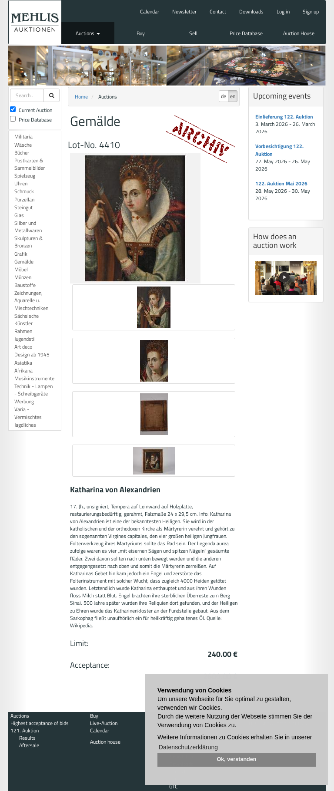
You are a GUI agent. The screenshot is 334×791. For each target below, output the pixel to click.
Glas (19, 215)
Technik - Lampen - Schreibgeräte (33, 390)
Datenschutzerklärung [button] (188, 747)
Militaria (23, 136)
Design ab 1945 (32, 354)
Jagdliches (25, 425)
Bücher (21, 152)
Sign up (311, 11)
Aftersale (29, 745)
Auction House (298, 33)
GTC (173, 786)
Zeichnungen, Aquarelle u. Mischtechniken (31, 300)
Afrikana (23, 370)
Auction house (105, 742)
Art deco (23, 347)
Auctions (88, 33)
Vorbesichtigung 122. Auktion (279, 150)
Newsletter (184, 11)
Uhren (20, 183)
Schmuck (24, 191)
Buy (141, 33)
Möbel (21, 269)
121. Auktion (24, 730)
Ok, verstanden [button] (237, 759)
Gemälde (23, 261)
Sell (193, 33)
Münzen (22, 277)
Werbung (24, 401)
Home (81, 96)
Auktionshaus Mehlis (35, 22)
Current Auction (31, 110)
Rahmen (23, 331)
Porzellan (24, 199)
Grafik (20, 254)
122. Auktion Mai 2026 (281, 183)
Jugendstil (25, 339)
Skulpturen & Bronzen (28, 242)
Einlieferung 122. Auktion (284, 116)
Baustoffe (25, 285)
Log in (283, 11)
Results (27, 738)
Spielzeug (24, 175)
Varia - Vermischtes (28, 413)
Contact (218, 11)
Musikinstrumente (34, 378)
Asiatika (23, 363)
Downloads (251, 11)
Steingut (23, 207)
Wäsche (23, 145)
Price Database (246, 33)
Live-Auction (103, 723)
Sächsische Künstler (26, 319)
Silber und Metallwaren (28, 226)
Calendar (149, 11)
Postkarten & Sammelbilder (29, 164)
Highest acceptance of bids (39, 723)
